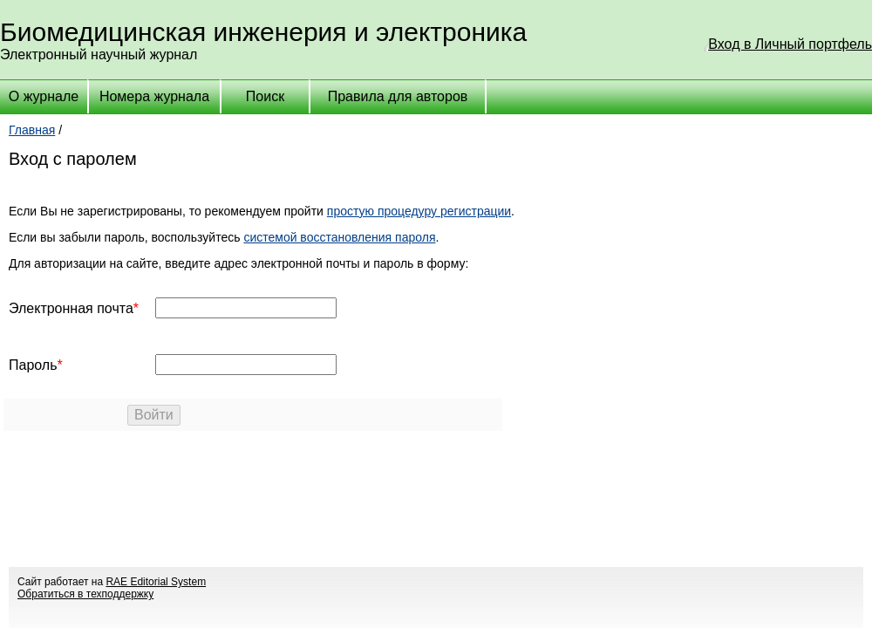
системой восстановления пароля (339, 237)
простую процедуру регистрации (419, 211)
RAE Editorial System (156, 582)
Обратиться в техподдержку (85, 594)
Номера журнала (154, 96)
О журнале (43, 96)
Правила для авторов (398, 96)
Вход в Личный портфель (790, 44)
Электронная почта (71, 308)
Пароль (33, 365)
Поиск (265, 96)
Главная (32, 130)
